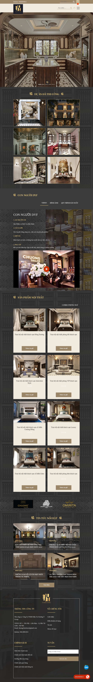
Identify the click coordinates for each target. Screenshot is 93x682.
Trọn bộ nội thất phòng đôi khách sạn (63, 335)
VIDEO (44, 203)
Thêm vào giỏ (29, 348)
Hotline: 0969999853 (19, 2)
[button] (4, 49)
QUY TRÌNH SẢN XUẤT (69, 203)
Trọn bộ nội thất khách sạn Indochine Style (29, 382)
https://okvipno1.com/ (35, 634)
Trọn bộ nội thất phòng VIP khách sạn (63, 381)
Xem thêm (46, 585)
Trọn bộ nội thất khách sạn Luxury (63, 427)
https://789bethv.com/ (21, 634)
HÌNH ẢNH (54, 203)
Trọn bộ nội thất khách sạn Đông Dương (29, 335)
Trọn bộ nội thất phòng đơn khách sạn (63, 474)
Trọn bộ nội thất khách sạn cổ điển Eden (29, 474)
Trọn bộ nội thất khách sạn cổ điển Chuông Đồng (29, 428)
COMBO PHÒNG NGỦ (70, 305)
